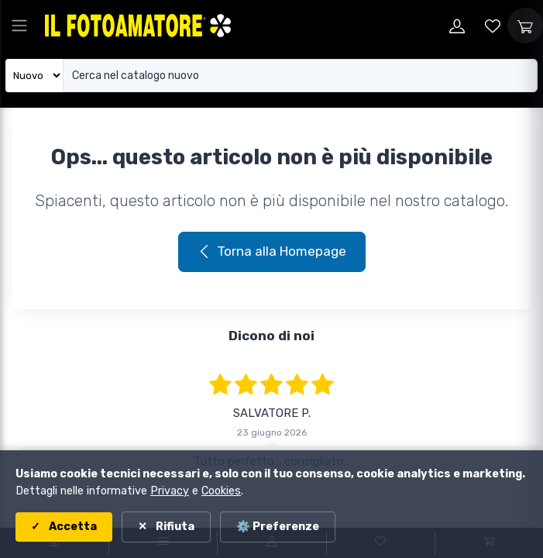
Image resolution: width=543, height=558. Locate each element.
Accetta (71, 526)
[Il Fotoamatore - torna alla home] (138, 25)
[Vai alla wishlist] (492, 25)
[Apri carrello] (525, 25)
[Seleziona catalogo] (34, 75)
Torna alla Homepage (272, 251)
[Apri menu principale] (19, 25)
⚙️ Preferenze (277, 526)
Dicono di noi (271, 335)
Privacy (169, 491)
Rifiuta (173, 526)
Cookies (221, 491)
